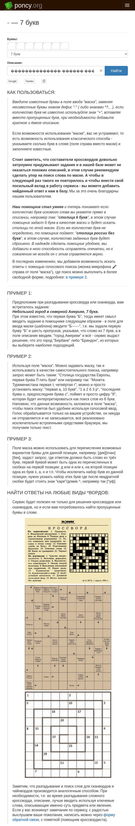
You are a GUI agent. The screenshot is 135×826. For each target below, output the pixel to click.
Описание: (14, 62)
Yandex (29, 81)
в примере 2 (76, 277)
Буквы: (12, 39)
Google (12, 81)
